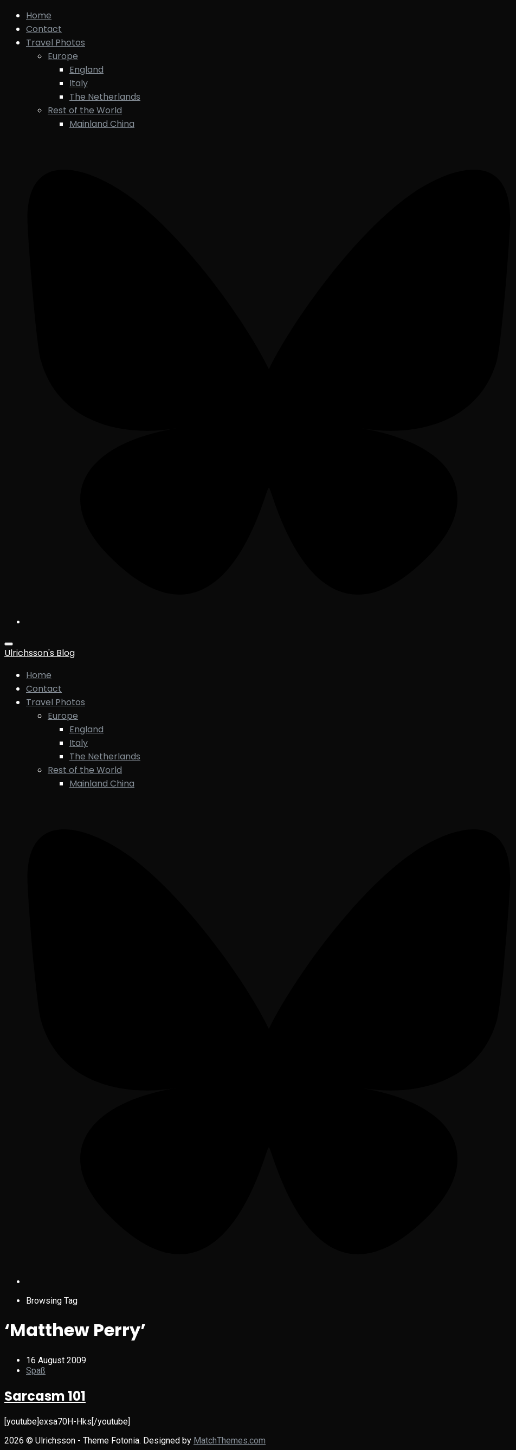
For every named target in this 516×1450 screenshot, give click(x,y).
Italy (78, 83)
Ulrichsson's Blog (39, 653)
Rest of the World (85, 110)
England (86, 69)
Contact (44, 29)
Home (38, 15)
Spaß (36, 1370)
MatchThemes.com (230, 1440)
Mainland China (101, 124)
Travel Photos (55, 42)
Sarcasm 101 (45, 1396)
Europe (63, 56)
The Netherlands (104, 97)
